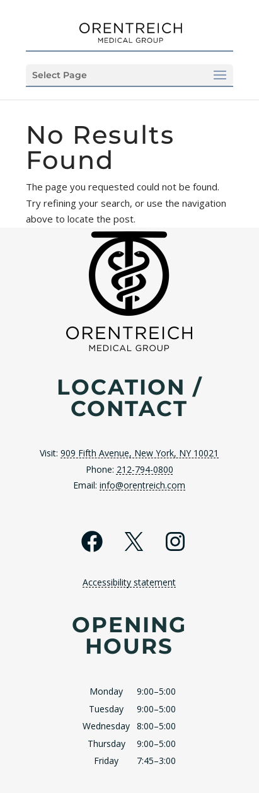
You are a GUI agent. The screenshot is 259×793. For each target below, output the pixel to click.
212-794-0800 (145, 469)
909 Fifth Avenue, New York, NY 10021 (139, 453)
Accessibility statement (129, 582)
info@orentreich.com (142, 485)
